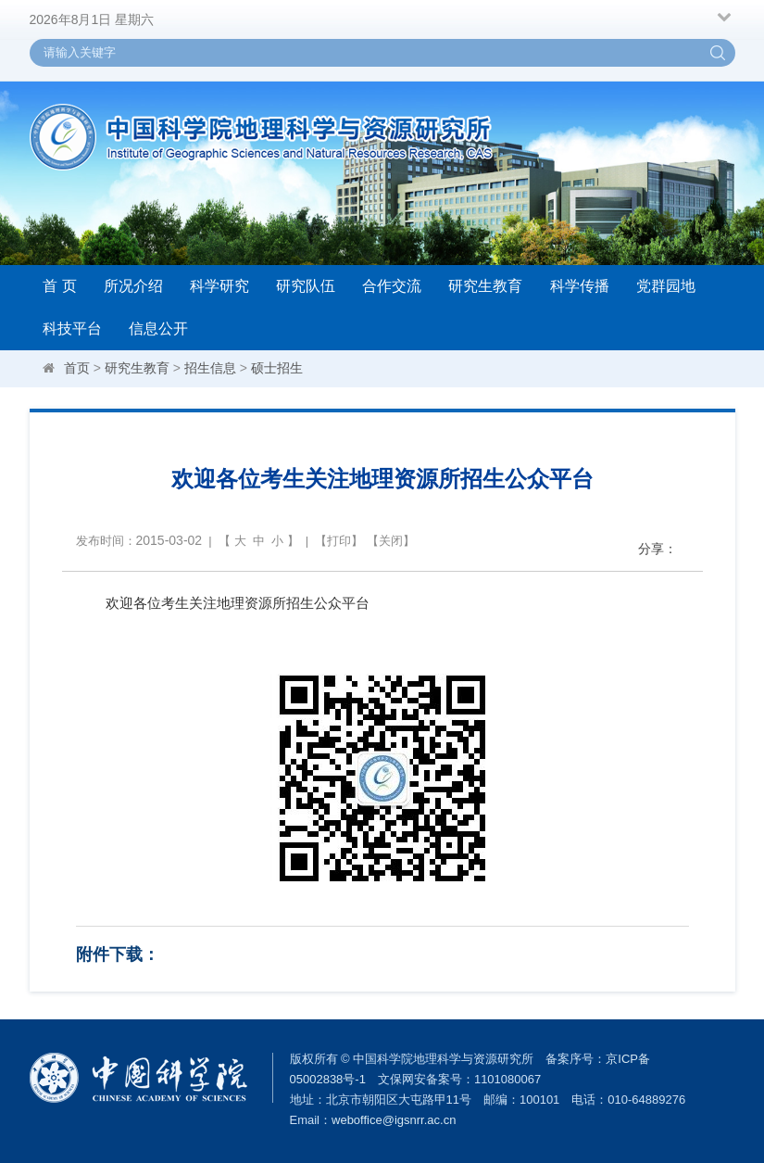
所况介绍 (133, 286)
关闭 (391, 541)
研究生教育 (485, 286)
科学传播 (579, 286)
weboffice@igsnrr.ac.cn (394, 1120)
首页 (77, 367)
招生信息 (210, 367)
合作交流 (391, 286)
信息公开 (158, 328)
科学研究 (219, 286)
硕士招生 (277, 367)
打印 (339, 541)
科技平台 (72, 328)
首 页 (59, 286)
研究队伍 (305, 286)
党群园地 (665, 286)
